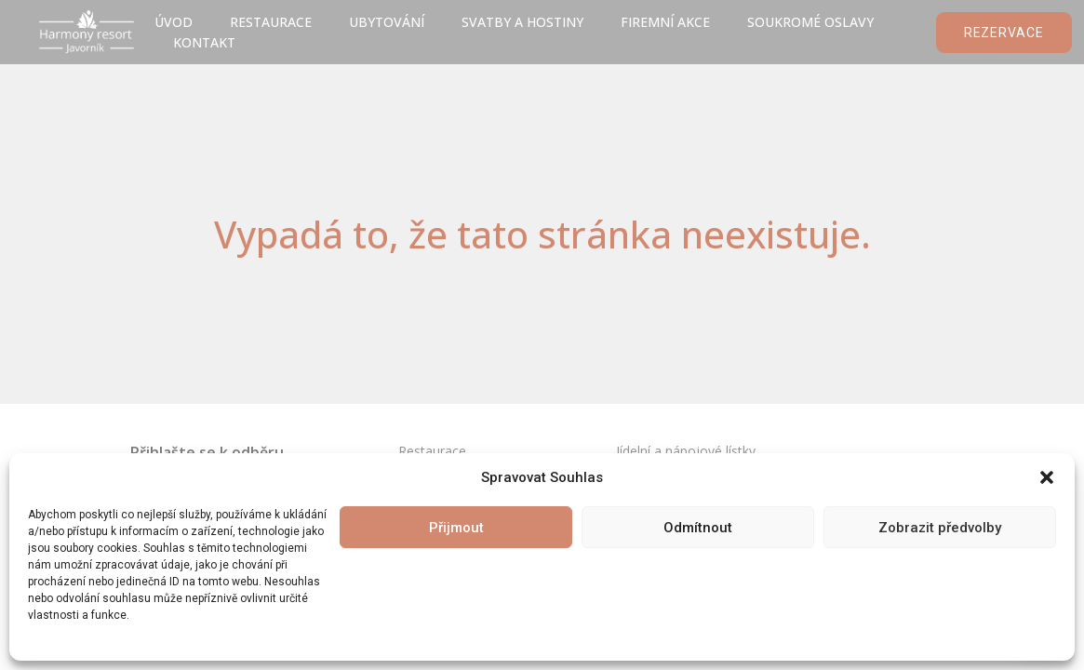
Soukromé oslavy (810, 22)
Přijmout (456, 527)
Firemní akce (665, 22)
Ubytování (386, 22)
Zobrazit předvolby (939, 527)
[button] (1046, 477)
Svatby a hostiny (522, 22)
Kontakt (204, 42)
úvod (173, 22)
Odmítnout (697, 527)
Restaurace (271, 22)
